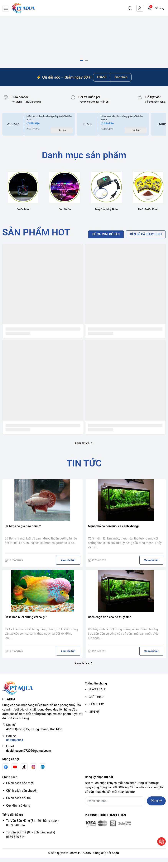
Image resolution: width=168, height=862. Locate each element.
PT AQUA (84, 857)
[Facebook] (6, 771)
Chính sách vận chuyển (21, 795)
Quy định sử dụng (18, 810)
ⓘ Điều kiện (33, 127)
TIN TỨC (84, 467)
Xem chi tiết (68, 564)
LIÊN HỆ (94, 716)
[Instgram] (33, 771)
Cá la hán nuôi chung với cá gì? (26, 621)
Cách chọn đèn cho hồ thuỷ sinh (109, 621)
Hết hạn (62, 134)
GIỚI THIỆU (96, 701)
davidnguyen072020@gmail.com (28, 755)
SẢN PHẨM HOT (36, 236)
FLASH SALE (97, 694)
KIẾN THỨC (96, 709)
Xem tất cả (84, 447)
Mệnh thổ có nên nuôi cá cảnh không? (114, 530)
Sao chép (121, 81)
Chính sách (9, 781)
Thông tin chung (96, 688)
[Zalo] (43, 771)
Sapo (115, 857)
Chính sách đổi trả (18, 802)
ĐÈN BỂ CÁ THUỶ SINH (146, 238)
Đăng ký (156, 805)
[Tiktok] (24, 771)
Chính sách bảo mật (19, 787)
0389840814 (14, 745)
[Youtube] (15, 771)
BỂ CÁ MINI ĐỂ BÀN (106, 238)
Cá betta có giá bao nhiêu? (23, 530)
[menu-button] (5, 8)
